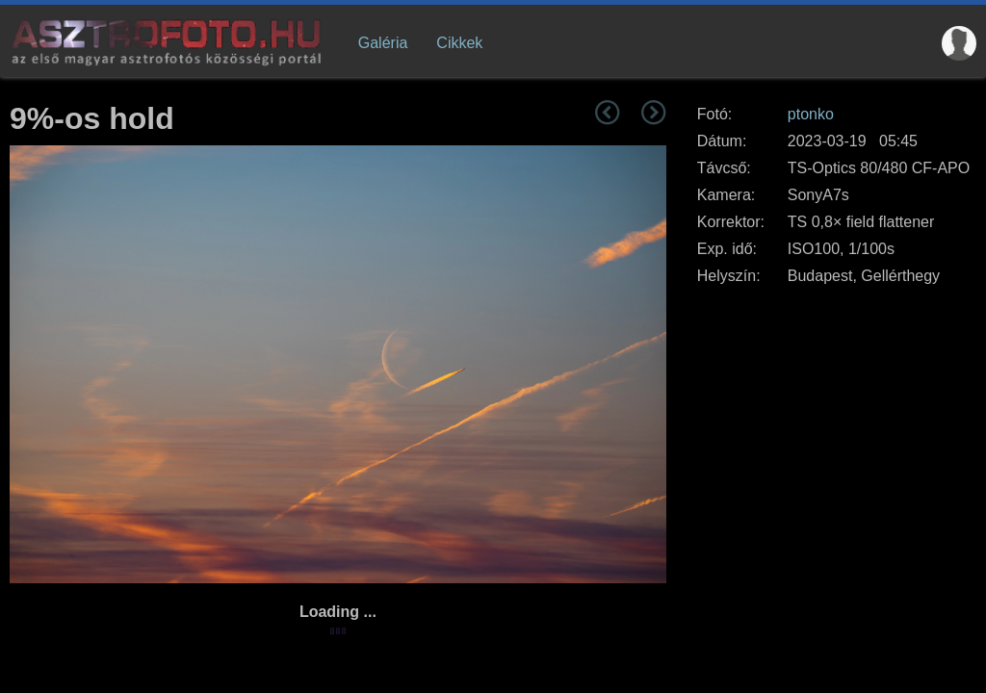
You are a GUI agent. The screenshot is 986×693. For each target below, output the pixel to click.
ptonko (811, 114)
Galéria (383, 43)
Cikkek (459, 43)
